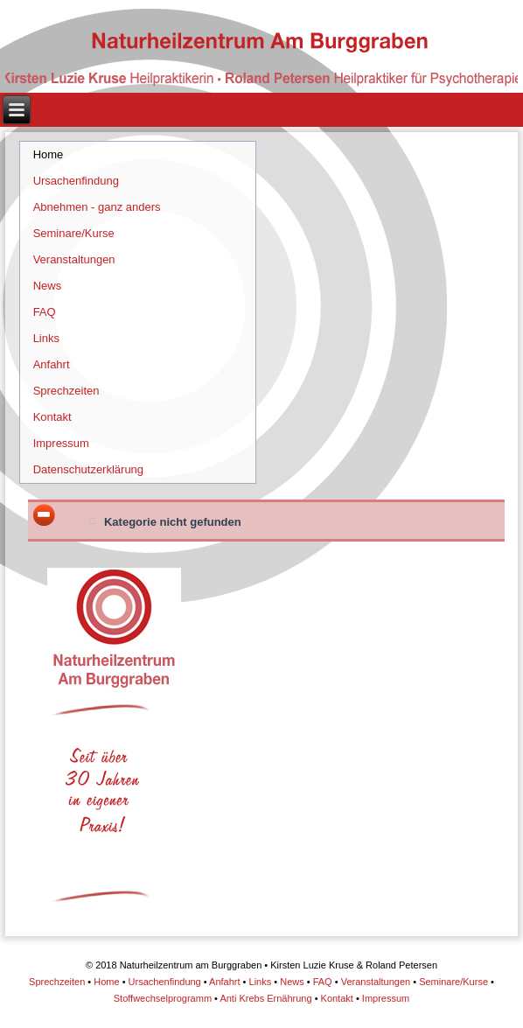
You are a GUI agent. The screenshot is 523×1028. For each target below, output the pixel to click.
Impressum (61, 443)
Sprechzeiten (66, 390)
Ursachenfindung (76, 180)
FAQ (44, 311)
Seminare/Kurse (74, 233)
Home (48, 154)
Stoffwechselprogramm (163, 998)
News (47, 285)
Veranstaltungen (74, 259)
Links (46, 338)
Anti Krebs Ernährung (265, 998)
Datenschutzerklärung (88, 469)
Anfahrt (51, 364)
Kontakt (52, 416)
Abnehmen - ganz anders (97, 206)
